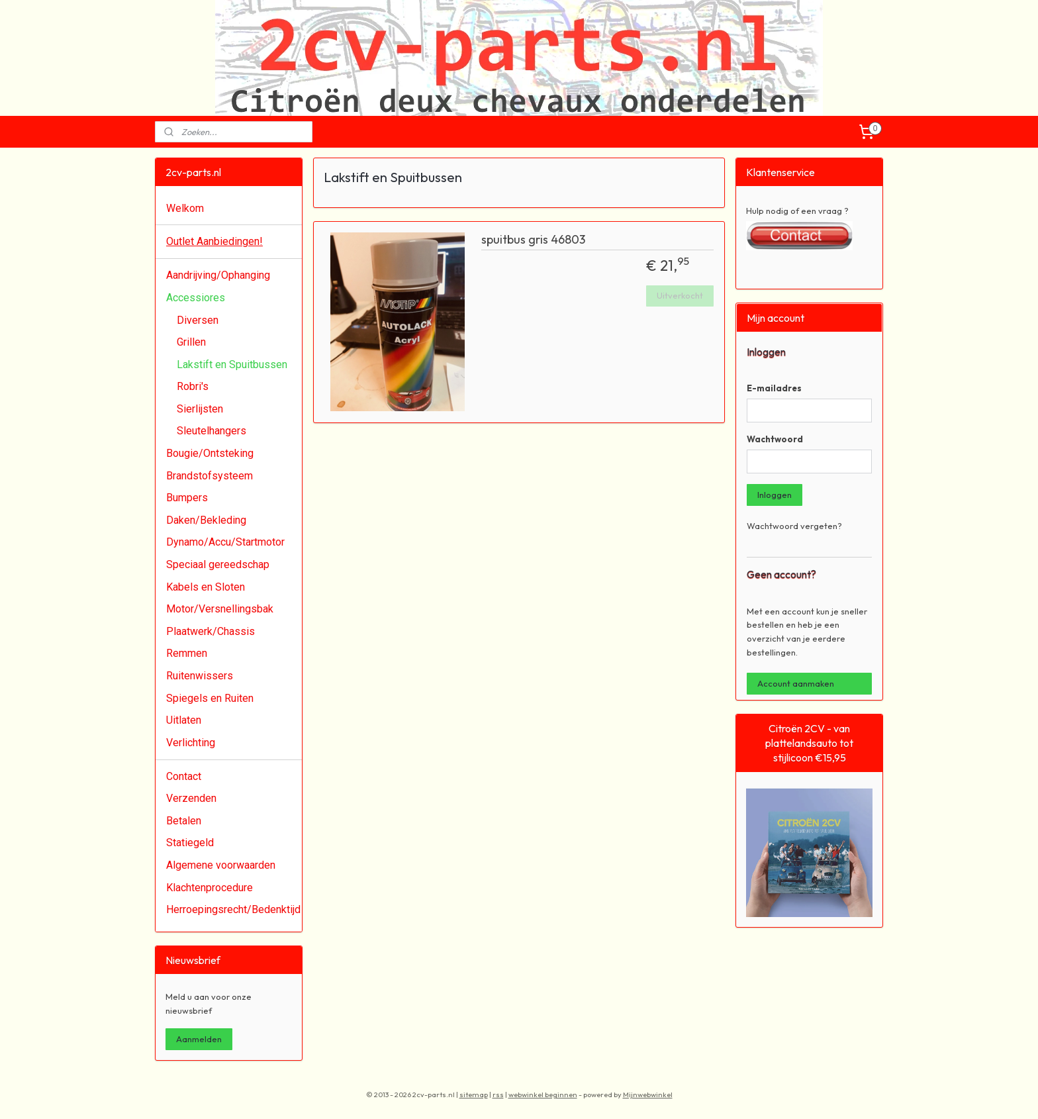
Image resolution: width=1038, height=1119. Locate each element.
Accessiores (195, 297)
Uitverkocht (680, 295)
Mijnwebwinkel (648, 1094)
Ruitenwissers (199, 675)
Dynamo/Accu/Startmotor (225, 542)
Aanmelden (199, 1039)
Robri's (193, 386)
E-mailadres (774, 388)
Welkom (185, 208)
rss (498, 1094)
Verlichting (190, 742)
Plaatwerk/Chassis (210, 631)
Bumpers (187, 497)
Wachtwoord (775, 439)
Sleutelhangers (211, 430)
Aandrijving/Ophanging (218, 275)
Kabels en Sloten (205, 587)
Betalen (183, 820)
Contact (183, 776)
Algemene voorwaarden (220, 865)
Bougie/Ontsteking (210, 453)
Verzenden (191, 798)
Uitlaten (183, 720)
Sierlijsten (200, 409)
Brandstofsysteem (209, 475)
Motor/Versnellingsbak (219, 609)
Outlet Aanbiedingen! (214, 241)
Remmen (186, 653)
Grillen (191, 342)
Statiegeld (190, 842)
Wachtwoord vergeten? (794, 525)
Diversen (197, 320)
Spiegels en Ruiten (210, 698)
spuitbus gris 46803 (533, 239)
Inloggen (774, 494)
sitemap (473, 1094)
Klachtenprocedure (209, 887)
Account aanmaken (795, 683)
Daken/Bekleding (206, 520)
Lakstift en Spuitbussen (232, 364)
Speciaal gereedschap (217, 564)
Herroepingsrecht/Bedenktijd (233, 909)
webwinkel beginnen (542, 1094)
